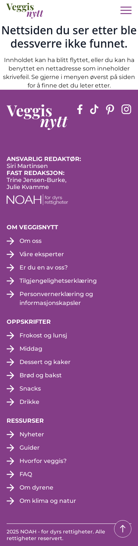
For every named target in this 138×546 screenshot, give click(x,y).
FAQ (26, 474)
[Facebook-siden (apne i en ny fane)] (79, 117)
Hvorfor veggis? (43, 460)
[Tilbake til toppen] (122, 529)
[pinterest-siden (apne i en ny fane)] (110, 117)
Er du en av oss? (44, 267)
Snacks (30, 388)
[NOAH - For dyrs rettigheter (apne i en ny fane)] (69, 199)
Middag (31, 348)
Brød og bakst (41, 375)
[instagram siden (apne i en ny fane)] (126, 117)
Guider (30, 447)
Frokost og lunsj (43, 335)
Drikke (29, 401)
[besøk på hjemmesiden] (25, 10)
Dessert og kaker (45, 361)
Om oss (31, 240)
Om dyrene (36, 487)
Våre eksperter (42, 254)
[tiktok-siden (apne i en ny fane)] (94, 117)
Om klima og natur (48, 500)
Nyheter (32, 434)
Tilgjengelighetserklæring (58, 280)
